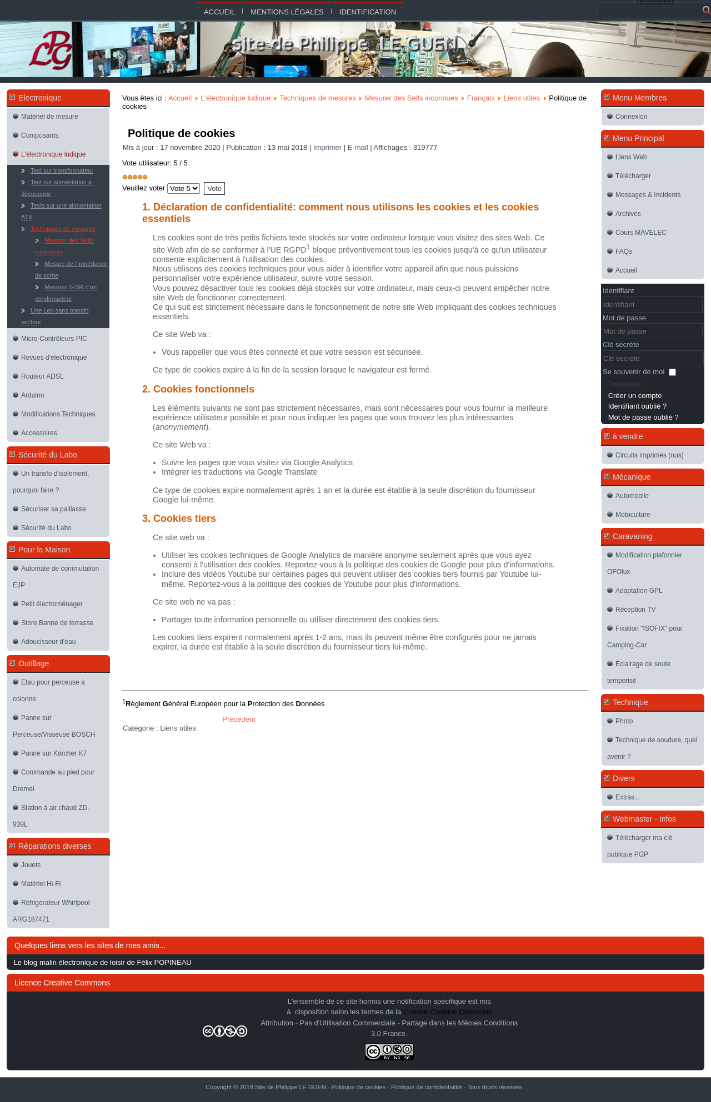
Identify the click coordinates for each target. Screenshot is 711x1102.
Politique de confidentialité (426, 1087)
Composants (39, 135)
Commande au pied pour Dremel (53, 780)
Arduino (32, 395)
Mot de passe (624, 318)
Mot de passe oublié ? (643, 417)
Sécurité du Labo (46, 528)
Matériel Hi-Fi (41, 884)
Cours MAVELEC (641, 232)
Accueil (219, 12)
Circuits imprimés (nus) (649, 455)
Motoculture (632, 515)
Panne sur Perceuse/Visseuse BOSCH (54, 726)
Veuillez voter (143, 188)
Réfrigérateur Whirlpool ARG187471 (51, 911)
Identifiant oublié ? (637, 406)
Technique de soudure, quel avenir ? (652, 748)
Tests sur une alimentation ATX (61, 211)
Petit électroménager (52, 604)
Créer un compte (635, 395)
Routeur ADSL (42, 376)
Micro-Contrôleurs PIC (54, 339)
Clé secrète (621, 344)
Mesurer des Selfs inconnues (64, 246)
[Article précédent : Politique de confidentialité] (238, 719)
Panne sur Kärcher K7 (54, 753)
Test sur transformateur (62, 170)
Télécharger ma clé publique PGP (640, 846)
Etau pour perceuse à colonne (49, 690)
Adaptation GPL (639, 591)
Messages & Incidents (647, 195)
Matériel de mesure (49, 116)
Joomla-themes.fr (379, 1093)
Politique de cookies (181, 133)
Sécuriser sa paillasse (53, 509)
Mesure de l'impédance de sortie (71, 269)
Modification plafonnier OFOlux (644, 563)
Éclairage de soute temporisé (638, 672)
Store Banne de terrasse (57, 623)
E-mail (359, 147)
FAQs (623, 251)
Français (481, 98)
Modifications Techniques (58, 414)
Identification (367, 12)
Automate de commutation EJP (56, 577)
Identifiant (618, 290)
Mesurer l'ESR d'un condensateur (66, 293)
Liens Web (631, 157)
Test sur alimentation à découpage (56, 188)
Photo (624, 721)
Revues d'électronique (54, 357)
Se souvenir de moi (633, 372)
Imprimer (328, 147)
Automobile (632, 496)
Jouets (31, 865)
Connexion (631, 116)
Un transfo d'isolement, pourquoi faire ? (51, 482)
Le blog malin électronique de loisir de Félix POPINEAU (103, 962)
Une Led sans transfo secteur (55, 316)
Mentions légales (287, 12)
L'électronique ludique (53, 154)
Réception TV (635, 609)
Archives (628, 214)
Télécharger (633, 176)
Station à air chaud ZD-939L (51, 816)
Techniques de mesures (63, 228)
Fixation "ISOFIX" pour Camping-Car (645, 637)
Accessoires (39, 433)
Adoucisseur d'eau (48, 642)
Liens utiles (522, 98)
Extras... (627, 797)
